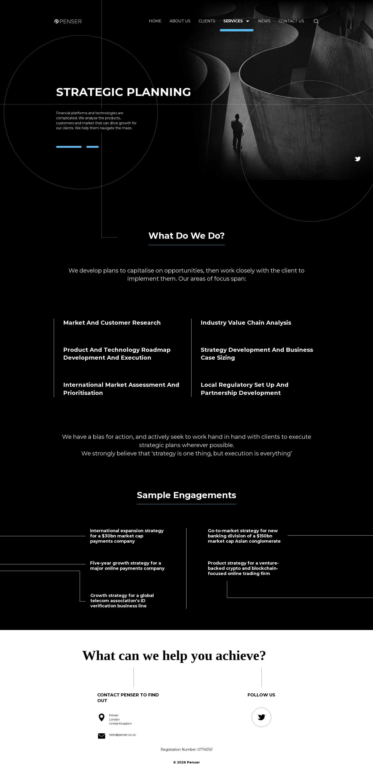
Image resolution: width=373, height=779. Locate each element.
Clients (207, 21)
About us (180, 21)
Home (155, 21)
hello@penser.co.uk (122, 734)
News (264, 21)
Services (233, 21)
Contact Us (291, 21)
